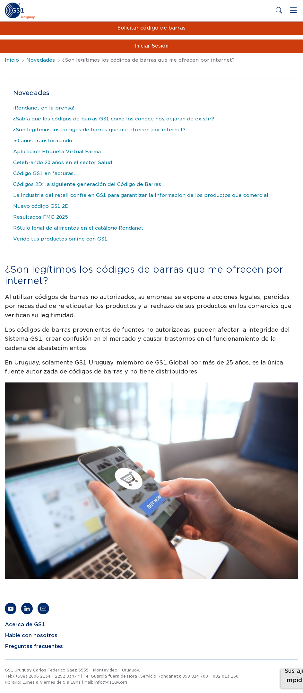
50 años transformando (42, 141)
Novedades (40, 60)
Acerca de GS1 (25, 624)
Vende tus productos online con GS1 (60, 239)
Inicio (12, 60)
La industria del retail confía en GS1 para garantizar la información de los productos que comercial (140, 195)
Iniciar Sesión (152, 46)
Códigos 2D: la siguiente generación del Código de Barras (87, 184)
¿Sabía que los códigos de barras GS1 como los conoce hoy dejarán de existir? (113, 119)
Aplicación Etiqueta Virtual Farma (57, 151)
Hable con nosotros (31, 635)
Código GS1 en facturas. (44, 173)
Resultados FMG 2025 (40, 217)
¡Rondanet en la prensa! (43, 108)
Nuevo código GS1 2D (41, 206)
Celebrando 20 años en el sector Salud (62, 162)
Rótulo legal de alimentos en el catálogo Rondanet (78, 228)
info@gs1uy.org (110, 682)
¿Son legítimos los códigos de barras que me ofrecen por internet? (99, 130)
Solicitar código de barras (151, 28)
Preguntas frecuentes (34, 646)
